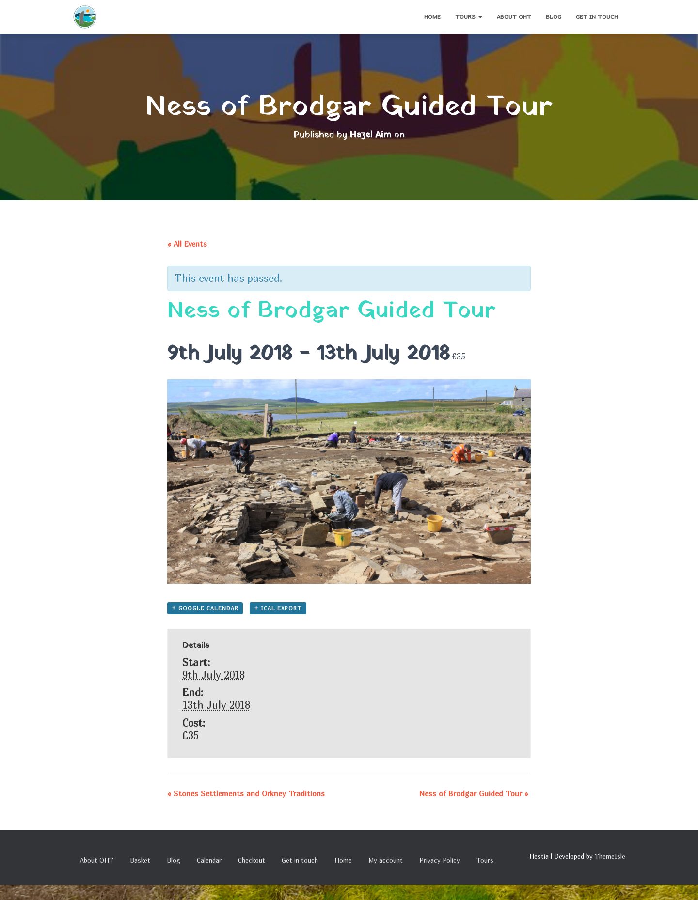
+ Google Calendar (205, 608)
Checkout (251, 860)
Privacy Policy (439, 860)
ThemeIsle (610, 856)
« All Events (187, 243)
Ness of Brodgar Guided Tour (473, 793)
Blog (553, 16)
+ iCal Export (278, 608)
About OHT (514, 16)
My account (385, 860)
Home (432, 16)
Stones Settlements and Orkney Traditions (246, 793)
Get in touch (597, 16)
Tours (468, 16)
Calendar (209, 860)
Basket (140, 860)
